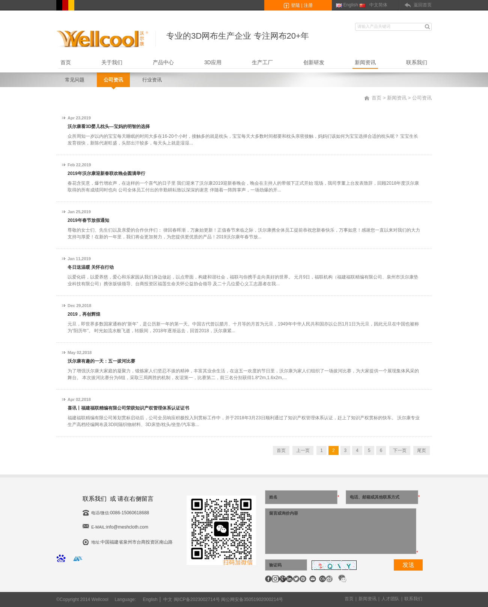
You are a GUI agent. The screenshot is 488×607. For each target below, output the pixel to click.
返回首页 (423, 5)
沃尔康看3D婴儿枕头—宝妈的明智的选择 (109, 126)
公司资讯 (113, 80)
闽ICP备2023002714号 (197, 599)
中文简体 (378, 5)
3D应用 (212, 62)
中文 (167, 599)
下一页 (400, 450)
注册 (308, 5)
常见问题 (74, 80)
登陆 (295, 5)
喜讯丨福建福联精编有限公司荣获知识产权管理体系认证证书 (128, 408)
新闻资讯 (365, 62)
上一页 (303, 450)
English (350, 5)
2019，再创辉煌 (84, 314)
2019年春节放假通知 (88, 220)
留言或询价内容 (340, 531)
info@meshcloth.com (127, 527)
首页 (65, 62)
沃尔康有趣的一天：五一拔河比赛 (101, 361)
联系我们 (416, 62)
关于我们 (111, 62)
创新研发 (313, 62)
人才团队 (390, 598)
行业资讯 (152, 80)
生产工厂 (262, 62)
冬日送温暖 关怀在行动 (91, 267)
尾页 (421, 450)
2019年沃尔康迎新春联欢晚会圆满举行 (106, 173)
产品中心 (163, 62)
